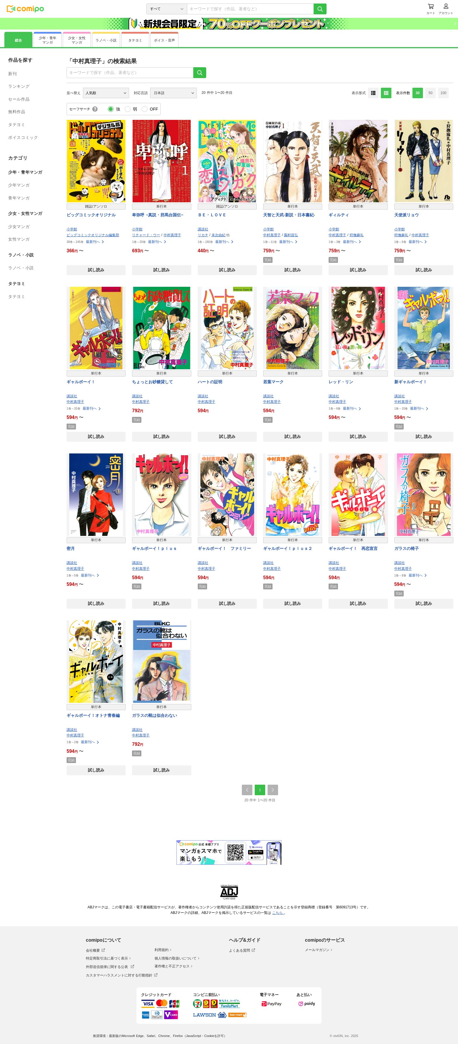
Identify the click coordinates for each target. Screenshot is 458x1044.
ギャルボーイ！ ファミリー (224, 548)
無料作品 (16, 111)
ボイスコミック (23, 137)
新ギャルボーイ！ (410, 381)
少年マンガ (19, 185)
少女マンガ (19, 226)
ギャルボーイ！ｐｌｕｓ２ (287, 548)
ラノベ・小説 (21, 267)
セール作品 (19, 99)
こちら (278, 913)
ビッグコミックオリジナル (91, 215)
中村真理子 (172, 235)
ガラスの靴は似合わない (154, 715)
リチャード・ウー (146, 235)
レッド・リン (341, 381)
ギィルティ (339, 215)
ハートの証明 (210, 381)
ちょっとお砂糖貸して (152, 381)
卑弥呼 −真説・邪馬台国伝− (157, 215)
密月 (71, 548)
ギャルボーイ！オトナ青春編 (93, 715)
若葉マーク (273, 381)
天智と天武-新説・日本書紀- (289, 215)
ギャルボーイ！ (81, 381)
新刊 (12, 73)
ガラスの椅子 (406, 548)
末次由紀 (218, 235)
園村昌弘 (291, 235)
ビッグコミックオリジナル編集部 (93, 235)
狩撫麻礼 (357, 235)
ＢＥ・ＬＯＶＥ (212, 215)
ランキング (19, 86)
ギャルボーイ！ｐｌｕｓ (154, 548)
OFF (154, 109)
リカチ (203, 235)
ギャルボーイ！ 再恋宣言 (353, 548)
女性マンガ (19, 239)
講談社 (203, 229)
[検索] (320, 9)
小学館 (72, 229)
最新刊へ (95, 242)
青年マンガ (19, 198)
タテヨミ (16, 124)
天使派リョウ (406, 215)
